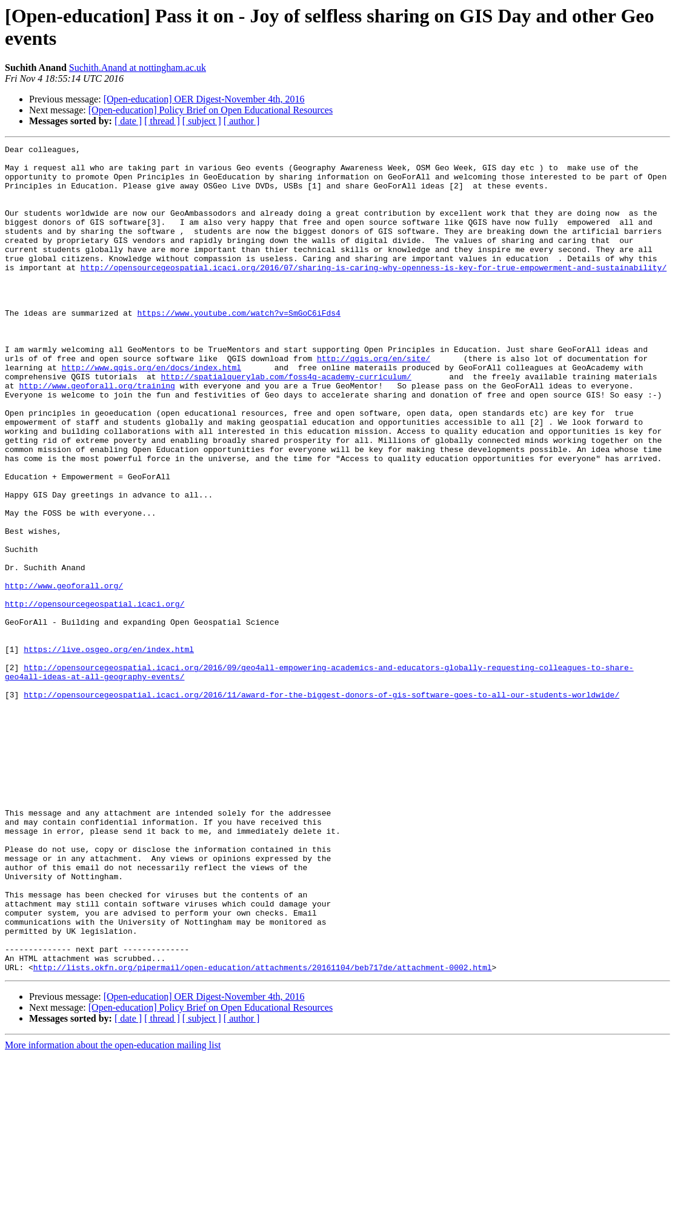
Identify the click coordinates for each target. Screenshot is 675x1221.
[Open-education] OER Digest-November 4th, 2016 (204, 99)
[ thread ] (162, 121)
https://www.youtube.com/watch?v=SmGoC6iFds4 (238, 347)
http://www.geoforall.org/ (64, 674)
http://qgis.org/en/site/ (373, 401)
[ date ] (128, 121)
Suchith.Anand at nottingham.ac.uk (137, 67)
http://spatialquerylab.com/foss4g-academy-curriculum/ (286, 423)
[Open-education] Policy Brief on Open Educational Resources (210, 110)
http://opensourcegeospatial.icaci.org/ (94, 696)
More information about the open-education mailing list (113, 1210)
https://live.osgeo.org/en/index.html (109, 750)
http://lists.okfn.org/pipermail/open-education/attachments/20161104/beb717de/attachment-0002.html (262, 1132)
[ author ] (242, 121)
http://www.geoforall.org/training (97, 434)
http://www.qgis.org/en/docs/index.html (151, 412)
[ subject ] (201, 121)
